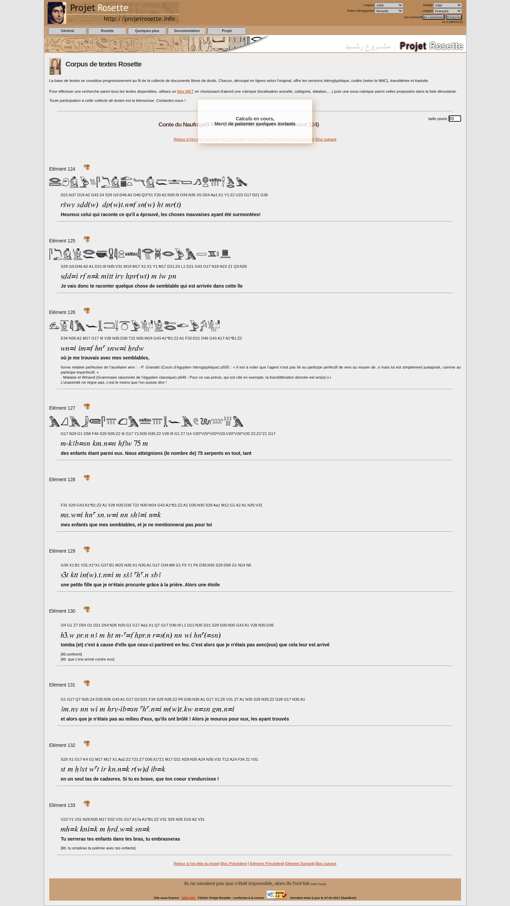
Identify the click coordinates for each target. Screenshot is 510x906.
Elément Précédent (266, 863)
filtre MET (185, 91)
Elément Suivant (299, 863)
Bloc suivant (325, 139)
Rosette (107, 31)
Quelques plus (147, 31)
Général (67, 31)
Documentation (186, 31)
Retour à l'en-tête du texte (195, 139)
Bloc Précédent (233, 863)
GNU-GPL (189, 898)
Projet (227, 31)
